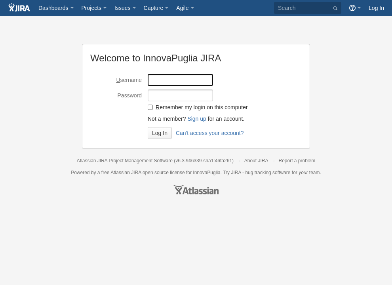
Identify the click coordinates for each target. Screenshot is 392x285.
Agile (182, 8)
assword (130, 95)
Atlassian (196, 189)
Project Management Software (141, 160)
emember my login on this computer (202, 107)
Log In (376, 8)
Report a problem (296, 160)
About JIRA (256, 160)
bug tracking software (267, 172)
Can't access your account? (210, 133)
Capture (154, 8)
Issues (122, 8)
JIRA (136, 172)
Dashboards (53, 8)
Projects (92, 8)
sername (129, 80)
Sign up (196, 119)
